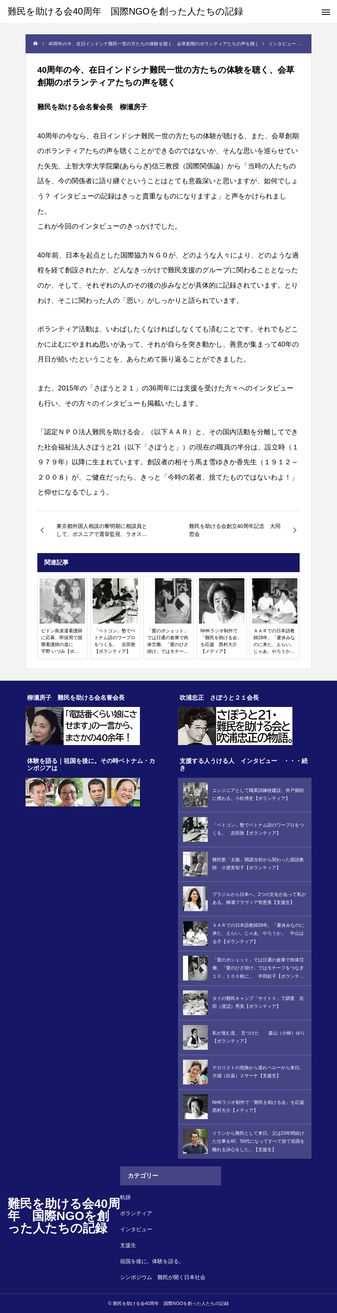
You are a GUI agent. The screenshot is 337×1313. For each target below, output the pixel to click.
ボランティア (136, 1213)
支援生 (128, 1245)
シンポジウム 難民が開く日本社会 (162, 1277)
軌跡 (125, 1197)
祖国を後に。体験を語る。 (152, 1261)
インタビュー (136, 1229)
